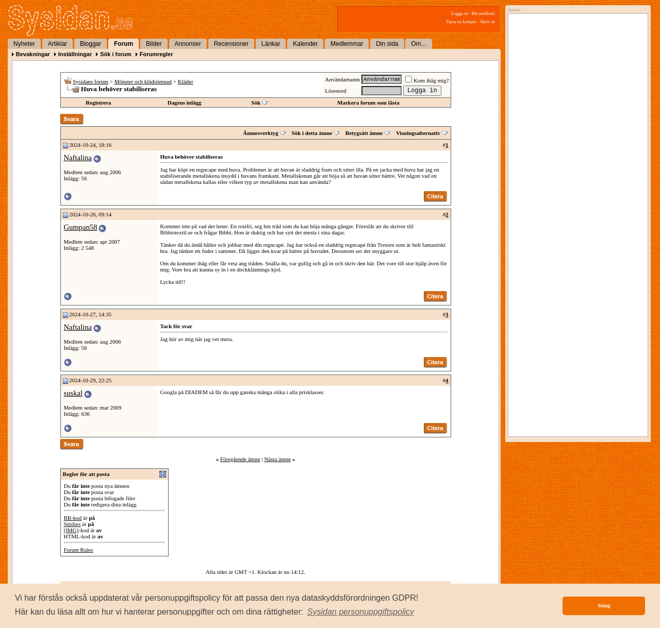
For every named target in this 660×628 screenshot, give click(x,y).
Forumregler (156, 54)
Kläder (185, 81)
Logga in (459, 13)
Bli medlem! (483, 13)
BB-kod (73, 518)
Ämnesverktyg (260, 133)
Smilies (72, 524)
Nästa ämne (277, 459)
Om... (418, 43)
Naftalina (78, 158)
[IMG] (71, 530)
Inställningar (75, 54)
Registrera (98, 102)
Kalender (305, 43)
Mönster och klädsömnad (143, 81)
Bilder (154, 43)
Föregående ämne (240, 459)
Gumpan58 (80, 227)
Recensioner (231, 43)
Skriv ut (487, 21)
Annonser (188, 43)
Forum (123, 43)
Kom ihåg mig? (427, 80)
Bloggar (90, 43)
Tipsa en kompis (461, 21)
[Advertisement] (575, 122)
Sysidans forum (90, 81)
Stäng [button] (604, 605)
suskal (73, 393)
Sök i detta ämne (312, 133)
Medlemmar (347, 43)
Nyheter (24, 43)
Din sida (387, 43)
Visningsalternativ (418, 133)
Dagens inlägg (185, 102)
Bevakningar (33, 54)
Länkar (270, 43)
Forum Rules (78, 550)
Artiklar (57, 43)
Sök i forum (115, 54)
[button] (361, 612)
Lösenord (335, 91)
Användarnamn (342, 79)
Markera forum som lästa (368, 102)
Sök (255, 102)
